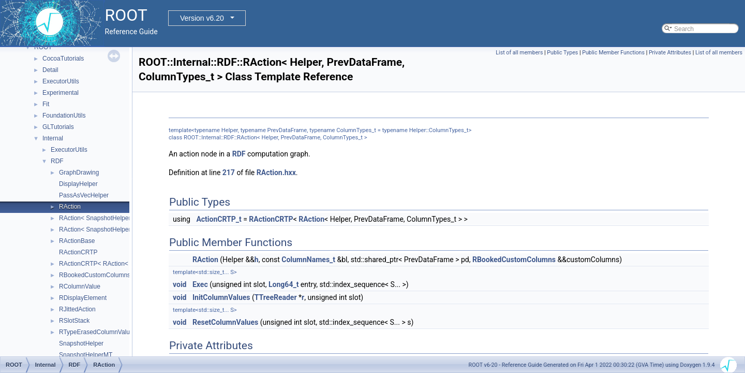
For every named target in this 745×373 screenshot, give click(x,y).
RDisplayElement (83, 298)
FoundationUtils (63, 115)
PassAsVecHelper (84, 195)
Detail (50, 70)
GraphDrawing (79, 172)
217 (228, 172)
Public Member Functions (613, 52)
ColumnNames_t (308, 259)
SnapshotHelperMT (85, 354)
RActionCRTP (78, 252)
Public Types (562, 52)
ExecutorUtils (60, 81)
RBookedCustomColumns (94, 275)
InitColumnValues (221, 297)
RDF (57, 161)
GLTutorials (58, 127)
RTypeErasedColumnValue (96, 332)
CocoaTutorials (63, 58)
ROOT (43, 47)
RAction (70, 206)
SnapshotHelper (81, 343)
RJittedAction (77, 309)
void (179, 284)
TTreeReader (276, 297)
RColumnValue (79, 286)
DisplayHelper (78, 184)
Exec (200, 284)
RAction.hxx (276, 172)
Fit (45, 104)
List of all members (519, 52)
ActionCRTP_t (218, 219)
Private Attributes (670, 52)
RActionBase (77, 241)
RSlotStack (74, 320)
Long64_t (284, 284)
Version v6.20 (202, 18)
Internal (52, 138)
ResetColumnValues (225, 322)
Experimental (60, 92)
